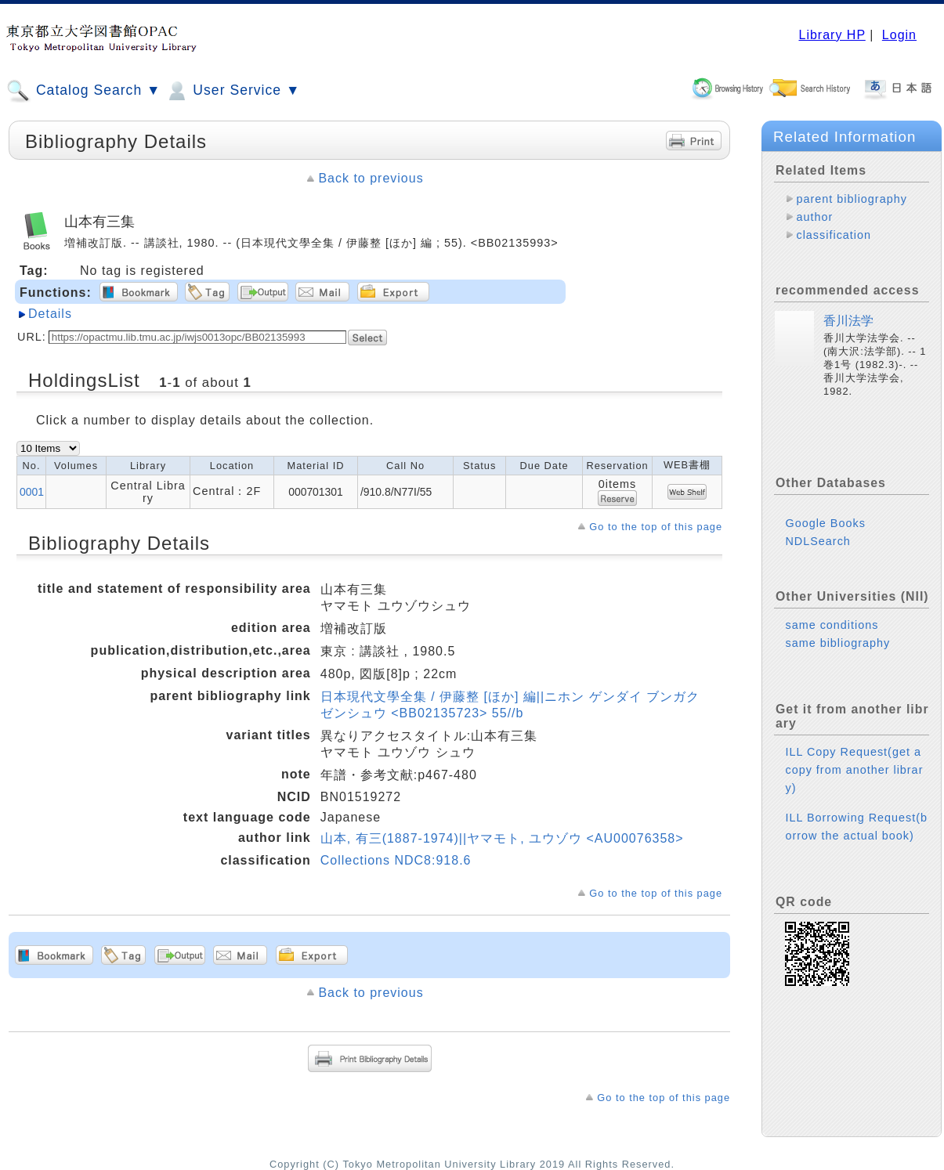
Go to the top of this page (655, 527)
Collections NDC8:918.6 (396, 860)
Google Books (825, 523)
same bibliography (837, 643)
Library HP (831, 35)
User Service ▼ (232, 91)
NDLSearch (817, 541)
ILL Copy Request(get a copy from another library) (854, 770)
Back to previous (370, 178)
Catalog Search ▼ (83, 91)
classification (833, 235)
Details (50, 313)
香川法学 (848, 320)
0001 (32, 492)
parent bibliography (851, 199)
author (814, 217)
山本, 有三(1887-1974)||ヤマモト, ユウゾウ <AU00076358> (502, 838)
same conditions (831, 625)
